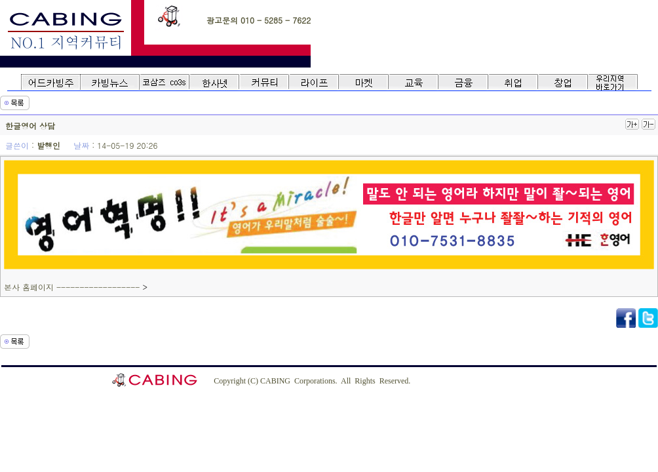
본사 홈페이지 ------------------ (73, 286)
